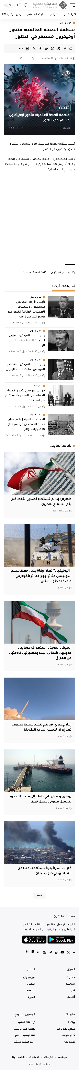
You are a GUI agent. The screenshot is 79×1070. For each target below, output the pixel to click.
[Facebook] (74, 953)
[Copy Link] (33, 48)
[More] (21, 48)
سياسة (38, 386)
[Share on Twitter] (59, 48)
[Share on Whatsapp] (52, 48)
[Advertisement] (39, 218)
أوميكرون (55, 272)
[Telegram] (50, 953)
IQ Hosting (44, 1064)
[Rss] (44, 953)
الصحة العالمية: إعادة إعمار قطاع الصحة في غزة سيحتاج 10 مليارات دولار (26, 424)
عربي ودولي (65, 23)
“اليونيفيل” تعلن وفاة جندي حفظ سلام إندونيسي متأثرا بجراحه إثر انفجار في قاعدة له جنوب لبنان (41, 576)
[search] (25, 5)
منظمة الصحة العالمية (36, 272)
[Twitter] (68, 953)
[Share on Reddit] (46, 48)
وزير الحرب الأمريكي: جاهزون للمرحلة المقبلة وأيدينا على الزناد (27, 340)
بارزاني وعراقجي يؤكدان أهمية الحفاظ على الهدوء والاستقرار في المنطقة (25, 395)
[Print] (27, 48)
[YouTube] (62, 953)
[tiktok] (38, 953)
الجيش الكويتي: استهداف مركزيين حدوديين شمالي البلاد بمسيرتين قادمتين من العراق (40, 653)
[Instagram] (56, 953)
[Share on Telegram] (40, 48)
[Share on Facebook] (65, 48)
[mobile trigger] (71, 5)
